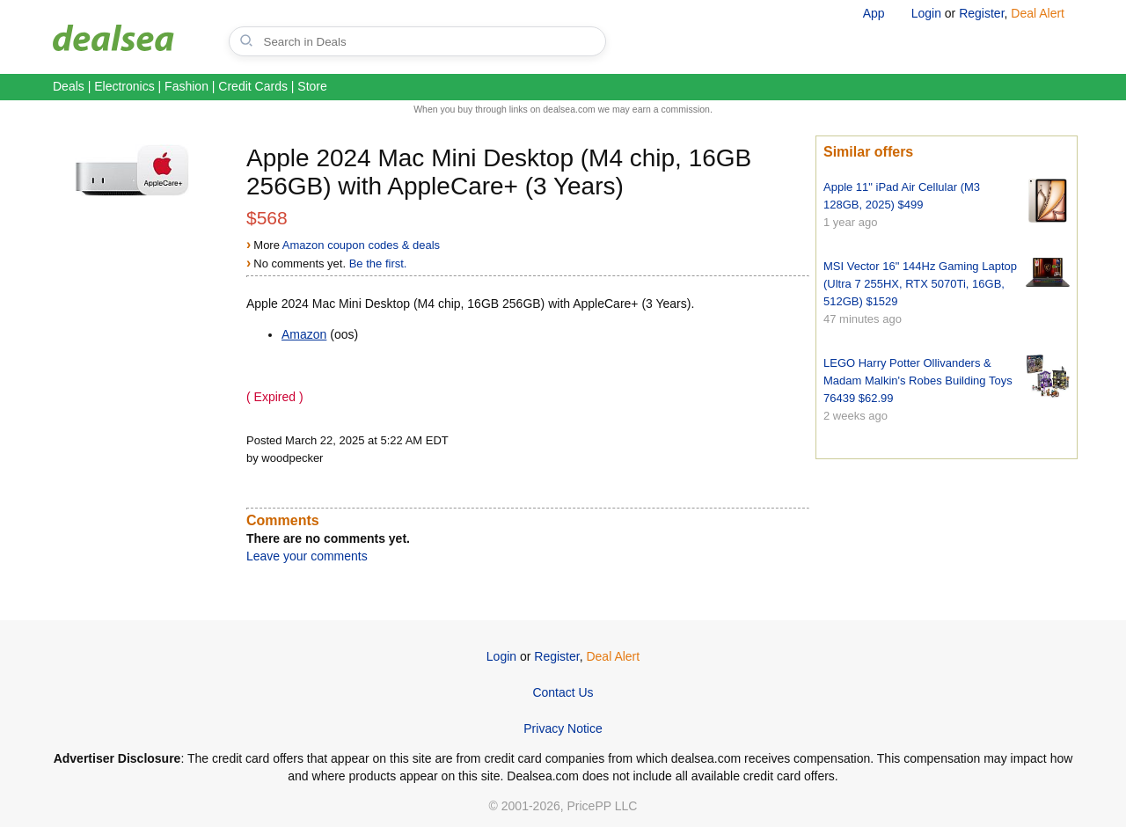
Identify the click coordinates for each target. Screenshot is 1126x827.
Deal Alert (1037, 13)
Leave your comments (307, 556)
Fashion (186, 86)
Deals (68, 86)
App (874, 13)
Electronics (124, 86)
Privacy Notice (562, 728)
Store (311, 86)
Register (981, 13)
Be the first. (378, 263)
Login (926, 13)
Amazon (304, 334)
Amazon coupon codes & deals (361, 245)
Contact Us (562, 692)
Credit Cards (253, 86)
